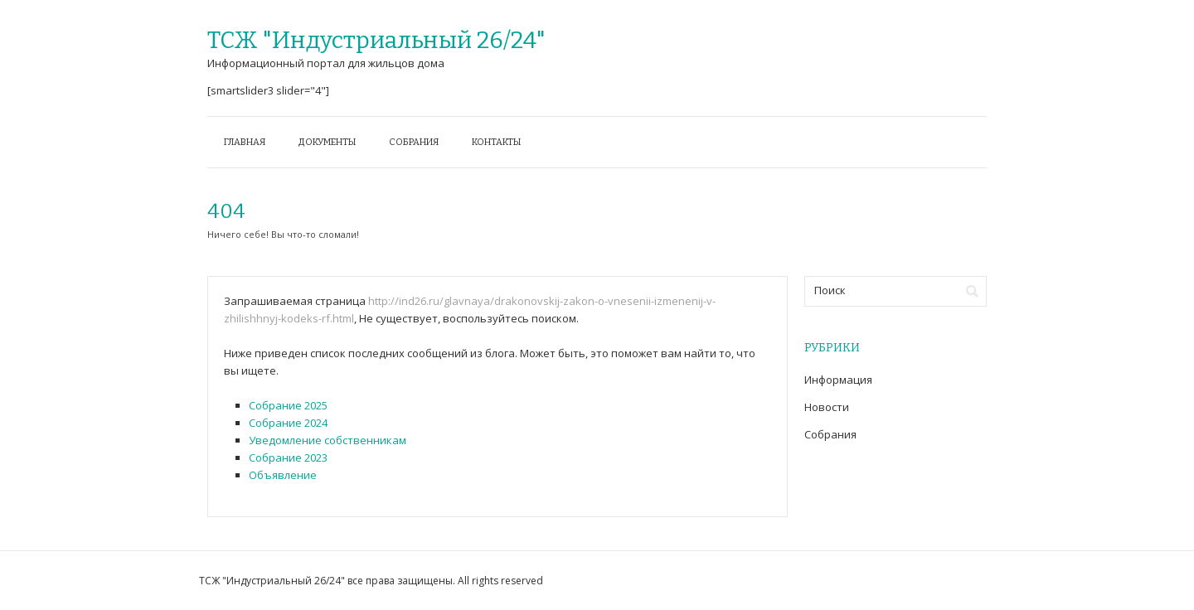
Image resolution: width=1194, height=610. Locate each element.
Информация (838, 379)
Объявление (283, 474)
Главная (244, 142)
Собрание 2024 (288, 422)
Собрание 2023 (288, 457)
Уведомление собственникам (327, 440)
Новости (826, 406)
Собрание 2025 (288, 405)
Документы (327, 142)
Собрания (414, 142)
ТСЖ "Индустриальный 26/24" (376, 40)
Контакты (496, 142)
